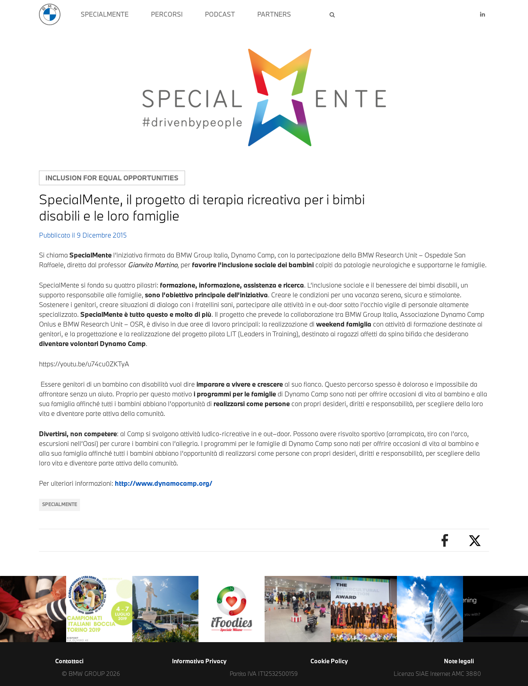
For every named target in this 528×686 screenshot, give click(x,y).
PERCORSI (167, 14)
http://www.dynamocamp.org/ (163, 483)
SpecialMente (59, 504)
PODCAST (220, 14)
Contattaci (69, 661)
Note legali (459, 661)
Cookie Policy (329, 661)
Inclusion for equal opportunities (112, 177)
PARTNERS (274, 14)
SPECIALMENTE (105, 14)
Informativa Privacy (199, 661)
